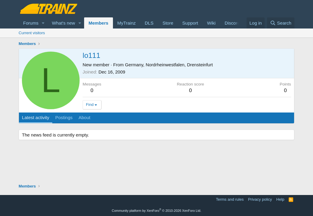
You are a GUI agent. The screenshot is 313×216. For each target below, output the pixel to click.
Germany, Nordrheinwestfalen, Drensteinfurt (169, 64)
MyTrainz (126, 23)
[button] (43, 22)
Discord (232, 23)
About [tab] (84, 117)
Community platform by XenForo (156, 210)
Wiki (211, 23)
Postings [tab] (64, 117)
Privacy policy (260, 199)
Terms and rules (230, 199)
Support (190, 23)
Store (168, 23)
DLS (149, 23)
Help (280, 199)
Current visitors (32, 33)
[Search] (280, 22)
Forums (30, 23)
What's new (63, 23)
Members (98, 23)
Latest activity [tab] (35, 117)
